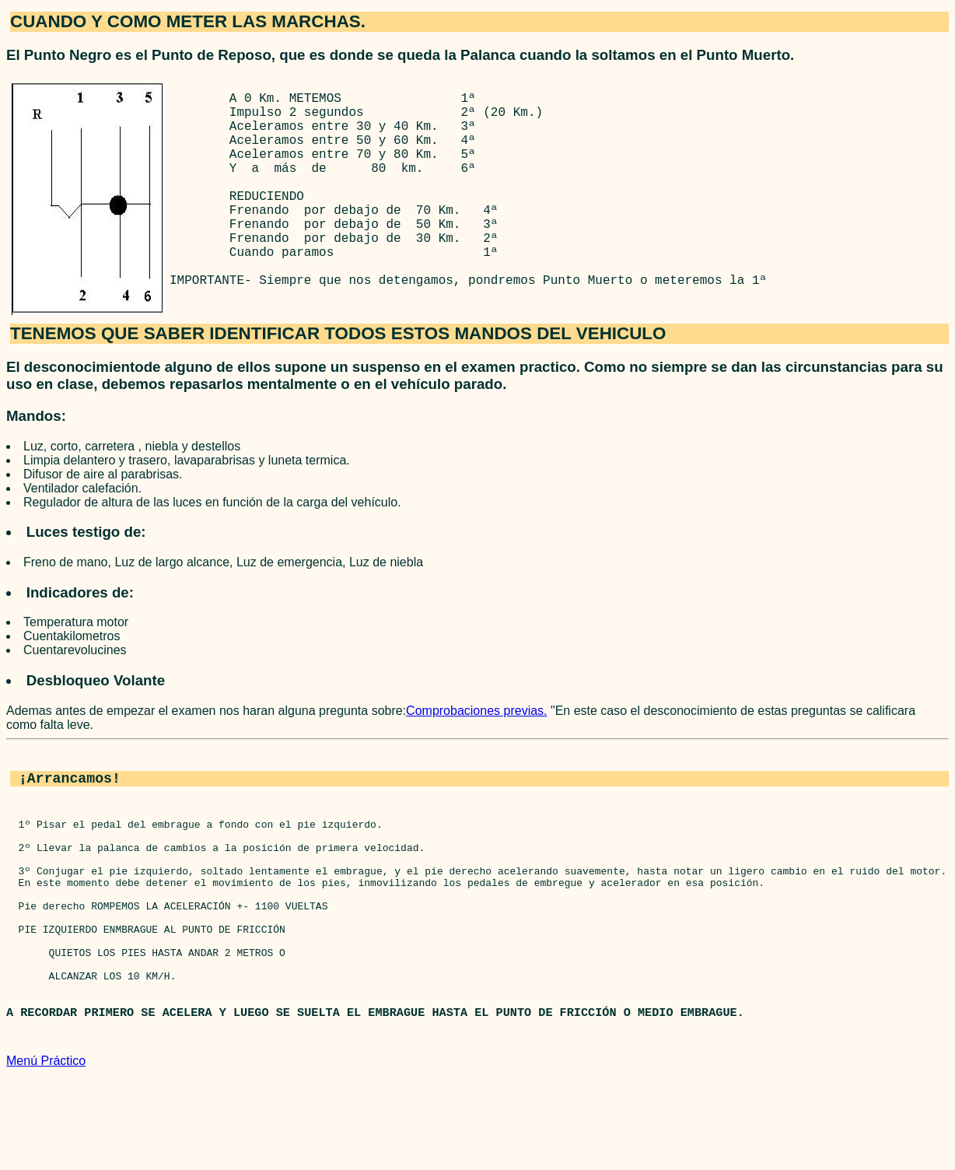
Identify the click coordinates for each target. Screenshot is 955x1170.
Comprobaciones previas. (476, 757)
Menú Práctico (46, 1156)
